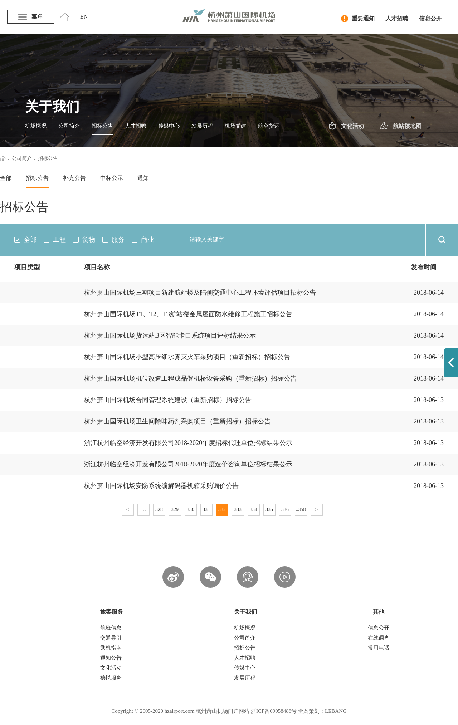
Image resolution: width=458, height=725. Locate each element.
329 (175, 509)
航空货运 (268, 126)
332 (222, 509)
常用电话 (378, 648)
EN (84, 17)
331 (206, 509)
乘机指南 (111, 648)
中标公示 (111, 178)
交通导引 (111, 638)
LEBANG (336, 711)
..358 (301, 509)
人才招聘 (396, 18)
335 (269, 509)
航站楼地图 (401, 126)
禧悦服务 (111, 678)
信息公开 (430, 18)
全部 (5, 178)
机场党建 (235, 126)
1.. (143, 509)
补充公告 (74, 178)
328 (159, 509)
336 (285, 509)
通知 (143, 178)
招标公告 (102, 126)
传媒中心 (169, 126)
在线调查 (378, 638)
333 (238, 509)
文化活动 (346, 126)
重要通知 (358, 18)
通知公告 (111, 658)
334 (253, 509)
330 (190, 509)
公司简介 (69, 126)
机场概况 (36, 126)
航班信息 (111, 628)
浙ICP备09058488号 (274, 711)
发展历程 (202, 126)
